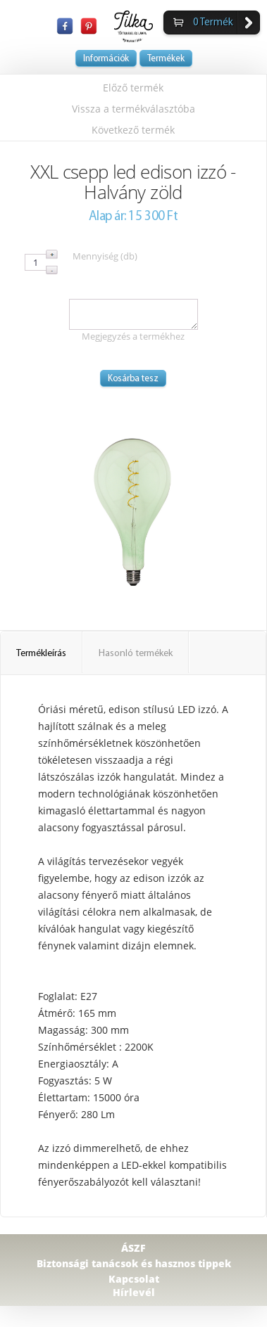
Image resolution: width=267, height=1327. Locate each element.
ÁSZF (133, 1248)
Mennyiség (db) (105, 256)
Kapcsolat (133, 1279)
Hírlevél (134, 1292)
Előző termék (133, 87)
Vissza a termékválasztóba (133, 108)
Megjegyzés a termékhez (133, 336)
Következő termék (133, 129)
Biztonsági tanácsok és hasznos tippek (134, 1263)
